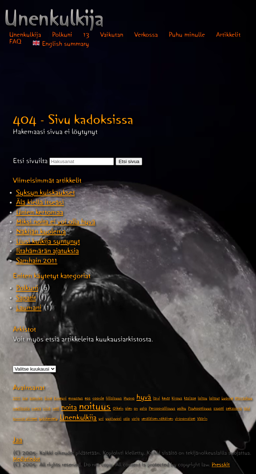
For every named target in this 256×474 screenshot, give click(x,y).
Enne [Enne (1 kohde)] (48, 399)
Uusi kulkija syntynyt (48, 243)
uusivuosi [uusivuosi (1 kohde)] (113, 419)
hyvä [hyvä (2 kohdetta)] (143, 398)
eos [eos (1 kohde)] (88, 399)
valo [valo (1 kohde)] (126, 419)
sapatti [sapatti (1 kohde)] (218, 409)
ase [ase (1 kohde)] (25, 399)
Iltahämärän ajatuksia (47, 252)
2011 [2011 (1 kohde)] (16, 399)
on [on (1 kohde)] (136, 409)
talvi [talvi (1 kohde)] (247, 409)
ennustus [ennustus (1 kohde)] (75, 399)
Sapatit (26, 299)
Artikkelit (228, 36)
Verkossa (146, 36)
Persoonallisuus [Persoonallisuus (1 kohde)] (162, 409)
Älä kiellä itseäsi (40, 204)
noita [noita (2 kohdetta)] (69, 409)
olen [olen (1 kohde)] (128, 409)
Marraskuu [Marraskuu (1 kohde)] (243, 399)
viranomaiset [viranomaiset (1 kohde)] (185, 419)
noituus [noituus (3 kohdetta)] (95, 408)
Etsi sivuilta (30, 162)
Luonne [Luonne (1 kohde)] (227, 399)
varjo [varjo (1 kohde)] (136, 419)
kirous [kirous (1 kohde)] (177, 399)
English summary (61, 44)
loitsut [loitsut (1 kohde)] (214, 399)
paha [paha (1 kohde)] (143, 409)
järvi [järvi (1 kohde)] (156, 399)
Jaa (17, 441)
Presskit (221, 465)
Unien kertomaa (39, 213)
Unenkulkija (25, 36)
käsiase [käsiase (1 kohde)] (190, 399)
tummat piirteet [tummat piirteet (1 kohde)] (25, 419)
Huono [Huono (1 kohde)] (129, 399)
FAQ (15, 43)
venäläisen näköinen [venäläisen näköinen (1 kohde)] (157, 419)
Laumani (28, 309)
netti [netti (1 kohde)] (55, 409)
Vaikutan (111, 36)
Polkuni (62, 36)
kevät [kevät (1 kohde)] (166, 399)
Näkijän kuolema (41, 233)
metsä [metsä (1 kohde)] (36, 409)
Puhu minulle (187, 36)
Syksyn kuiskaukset (45, 194)
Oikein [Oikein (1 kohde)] (118, 409)
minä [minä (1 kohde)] (47, 409)
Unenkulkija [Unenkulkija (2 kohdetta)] (78, 419)
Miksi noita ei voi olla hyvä (55, 223)
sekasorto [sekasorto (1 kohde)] (234, 409)
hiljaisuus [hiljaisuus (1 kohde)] (114, 399)
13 (86, 36)
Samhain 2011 (36, 262)
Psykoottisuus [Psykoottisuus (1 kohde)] (200, 409)
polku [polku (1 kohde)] (181, 409)
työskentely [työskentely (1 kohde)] (48, 419)
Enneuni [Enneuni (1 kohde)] (60, 399)
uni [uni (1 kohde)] (101, 419)
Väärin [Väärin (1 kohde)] (202, 419)
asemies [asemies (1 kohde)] (36, 399)
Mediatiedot (26, 460)
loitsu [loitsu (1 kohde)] (202, 399)
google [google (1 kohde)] (98, 399)
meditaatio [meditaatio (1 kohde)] (21, 409)
